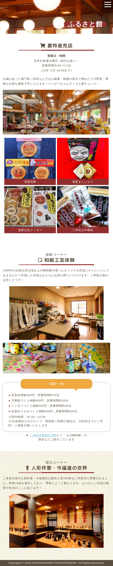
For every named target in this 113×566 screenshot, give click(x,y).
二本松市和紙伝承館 (43, 435)
